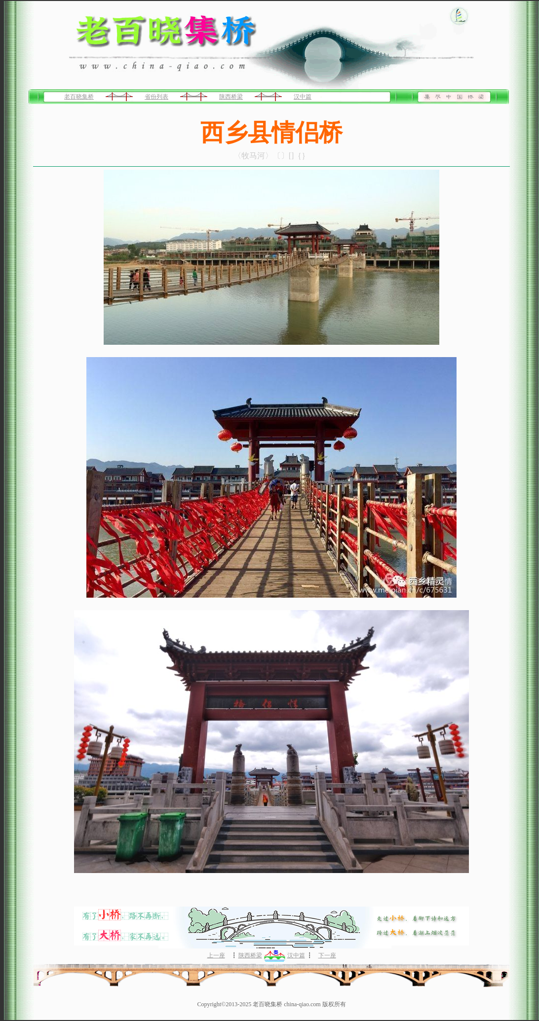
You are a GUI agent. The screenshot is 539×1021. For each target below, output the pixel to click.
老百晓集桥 (79, 96)
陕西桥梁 (231, 96)
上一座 (216, 955)
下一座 (327, 955)
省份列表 (156, 96)
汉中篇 (302, 96)
